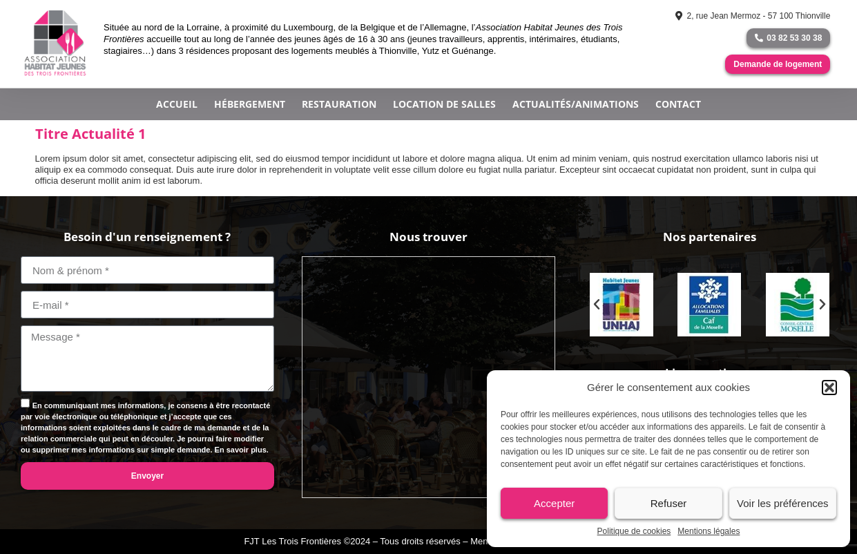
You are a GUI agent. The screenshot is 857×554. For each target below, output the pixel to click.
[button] (829, 387)
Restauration (339, 104)
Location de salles (444, 104)
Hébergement (249, 104)
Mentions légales (708, 531)
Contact (678, 104)
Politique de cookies (634, 531)
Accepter (554, 503)
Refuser (669, 503)
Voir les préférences (783, 503)
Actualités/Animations (575, 104)
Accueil (177, 104)
